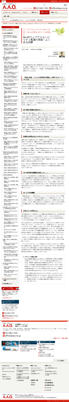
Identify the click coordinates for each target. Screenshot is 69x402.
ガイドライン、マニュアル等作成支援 (46, 350)
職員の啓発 (39, 20)
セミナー (4, 374)
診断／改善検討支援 (44, 347)
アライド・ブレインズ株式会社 (26, 394)
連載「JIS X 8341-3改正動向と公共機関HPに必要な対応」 (10, 84)
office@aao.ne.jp (52, 397)
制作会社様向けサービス (50, 371)
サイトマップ (63, 1)
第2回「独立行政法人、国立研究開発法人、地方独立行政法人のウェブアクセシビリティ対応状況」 (11, 68)
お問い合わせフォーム (8, 317)
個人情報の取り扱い (49, 385)
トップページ (11, 23)
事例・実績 (64, 338)
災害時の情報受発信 (7, 174)
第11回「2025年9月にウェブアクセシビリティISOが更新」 (11, 129)
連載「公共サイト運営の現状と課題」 (10, 240)
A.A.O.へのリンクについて (8, 371)
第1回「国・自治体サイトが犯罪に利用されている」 (11, 49)
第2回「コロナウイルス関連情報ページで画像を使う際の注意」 (11, 148)
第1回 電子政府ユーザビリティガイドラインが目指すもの (11, 251)
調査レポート (20, 365)
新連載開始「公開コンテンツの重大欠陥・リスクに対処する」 (10, 45)
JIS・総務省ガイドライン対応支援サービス (46, 345)
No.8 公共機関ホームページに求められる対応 (11, 236)
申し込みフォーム (7, 297)
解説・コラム (19, 23)
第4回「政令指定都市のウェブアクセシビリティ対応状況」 (11, 76)
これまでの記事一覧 (7, 33)
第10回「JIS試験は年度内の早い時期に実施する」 (11, 125)
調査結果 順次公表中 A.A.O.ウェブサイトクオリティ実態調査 (10, 41)
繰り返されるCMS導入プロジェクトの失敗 (10, 264)
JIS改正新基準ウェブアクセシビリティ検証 (28, 346)
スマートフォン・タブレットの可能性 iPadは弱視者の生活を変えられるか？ (10, 153)
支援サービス (57, 338)
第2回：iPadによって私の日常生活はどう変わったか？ (11, 157)
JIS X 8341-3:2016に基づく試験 (28, 348)
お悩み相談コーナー (7, 283)
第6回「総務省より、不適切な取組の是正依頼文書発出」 (11, 109)
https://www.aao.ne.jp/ (40, 397)
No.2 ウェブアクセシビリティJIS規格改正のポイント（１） (11, 215)
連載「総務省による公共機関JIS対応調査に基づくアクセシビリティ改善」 (10, 58)
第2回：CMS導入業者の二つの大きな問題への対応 (11, 271)
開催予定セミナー (6, 376)
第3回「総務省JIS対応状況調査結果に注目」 (10, 97)
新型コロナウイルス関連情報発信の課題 (10, 138)
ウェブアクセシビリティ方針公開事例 (23, 374)
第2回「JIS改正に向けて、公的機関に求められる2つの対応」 (10, 92)
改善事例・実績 (34, 380)
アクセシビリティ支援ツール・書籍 (51, 374)
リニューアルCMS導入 (30, 20)
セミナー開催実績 (6, 378)
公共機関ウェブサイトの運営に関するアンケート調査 (23, 377)
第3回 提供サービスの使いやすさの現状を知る (11, 260)
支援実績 (33, 382)
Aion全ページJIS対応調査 (22, 367)
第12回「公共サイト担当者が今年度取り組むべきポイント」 (10, 134)
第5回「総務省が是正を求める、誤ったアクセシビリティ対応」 (10, 105)
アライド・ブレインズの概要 (8, 368)
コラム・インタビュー (28, 23)
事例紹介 (33, 384)
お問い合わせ (54, 1)
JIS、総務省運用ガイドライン (17, 20)
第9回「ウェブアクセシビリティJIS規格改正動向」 (11, 122)
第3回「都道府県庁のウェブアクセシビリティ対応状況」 (11, 73)
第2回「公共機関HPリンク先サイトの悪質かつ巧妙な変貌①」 (10, 53)
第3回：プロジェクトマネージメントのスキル (11, 275)
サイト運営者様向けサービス (51, 368)
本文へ (3, 1)
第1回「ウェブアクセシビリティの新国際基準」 (11, 88)
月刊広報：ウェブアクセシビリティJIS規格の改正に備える (10, 208)
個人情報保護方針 (49, 382)
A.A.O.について (6, 365)
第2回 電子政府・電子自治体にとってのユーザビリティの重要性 (11, 256)
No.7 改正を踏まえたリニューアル (11, 232)
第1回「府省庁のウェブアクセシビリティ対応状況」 (11, 63)
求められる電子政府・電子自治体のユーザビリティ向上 (10, 247)
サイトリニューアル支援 (45, 354)
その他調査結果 (20, 380)
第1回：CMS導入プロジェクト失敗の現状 (11, 267)
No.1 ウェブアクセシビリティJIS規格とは (11, 211)
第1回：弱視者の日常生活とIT (11, 167)
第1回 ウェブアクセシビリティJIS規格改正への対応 (11, 244)
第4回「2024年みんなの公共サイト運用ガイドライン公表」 (11, 100)
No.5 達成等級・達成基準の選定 (11, 226)
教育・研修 (42, 352)
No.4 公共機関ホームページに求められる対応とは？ (11, 222)
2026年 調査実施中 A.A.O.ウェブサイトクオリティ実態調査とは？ (10, 37)
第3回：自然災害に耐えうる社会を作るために (11, 200)
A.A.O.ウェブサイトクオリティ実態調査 (23, 370)
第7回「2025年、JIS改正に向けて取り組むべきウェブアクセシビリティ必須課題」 (10, 114)
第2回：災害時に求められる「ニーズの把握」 (10, 189)
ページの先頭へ (60, 360)
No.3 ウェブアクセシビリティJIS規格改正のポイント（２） (11, 219)
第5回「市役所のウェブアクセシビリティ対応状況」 (11, 80)
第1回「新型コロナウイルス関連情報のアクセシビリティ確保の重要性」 (11, 143)
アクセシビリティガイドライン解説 (10, 279)
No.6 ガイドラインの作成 (10, 229)
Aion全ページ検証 (25, 350)
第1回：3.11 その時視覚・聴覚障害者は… (11, 178)
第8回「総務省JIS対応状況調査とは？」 (10, 118)
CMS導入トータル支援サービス (46, 355)
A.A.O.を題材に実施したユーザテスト (35, 258)
